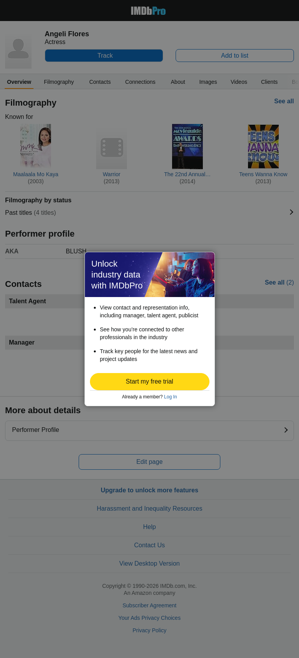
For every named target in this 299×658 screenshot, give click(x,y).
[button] (149, 381)
